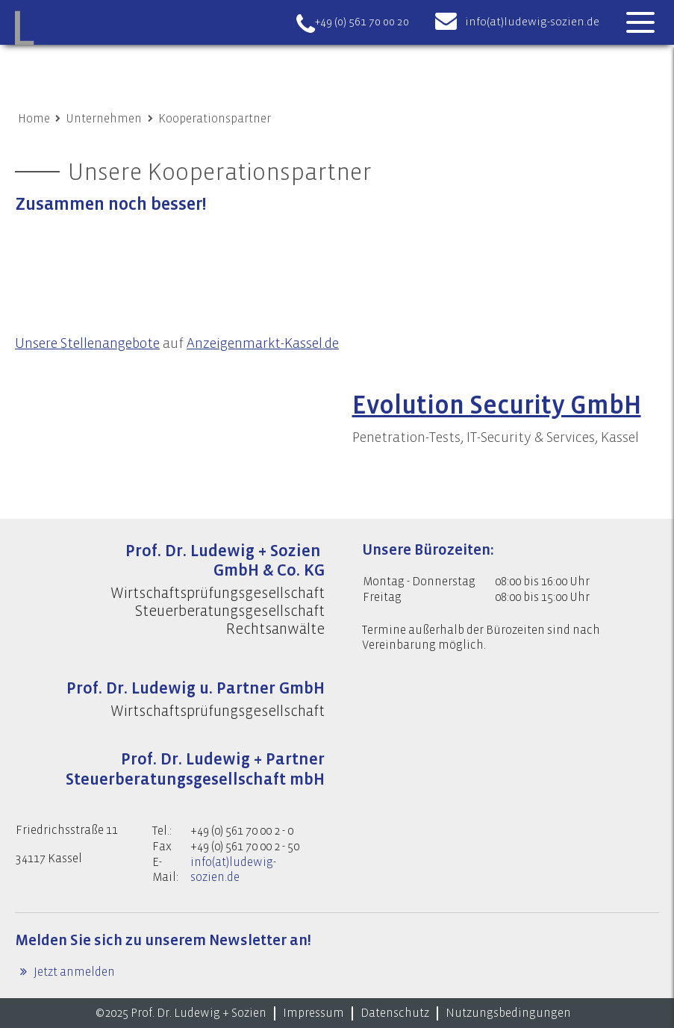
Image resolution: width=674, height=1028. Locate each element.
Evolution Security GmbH (496, 405)
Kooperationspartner (214, 118)
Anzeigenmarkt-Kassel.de (263, 343)
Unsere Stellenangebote (87, 343)
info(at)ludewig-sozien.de (532, 22)
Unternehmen (104, 118)
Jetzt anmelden (73, 972)
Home (34, 118)
